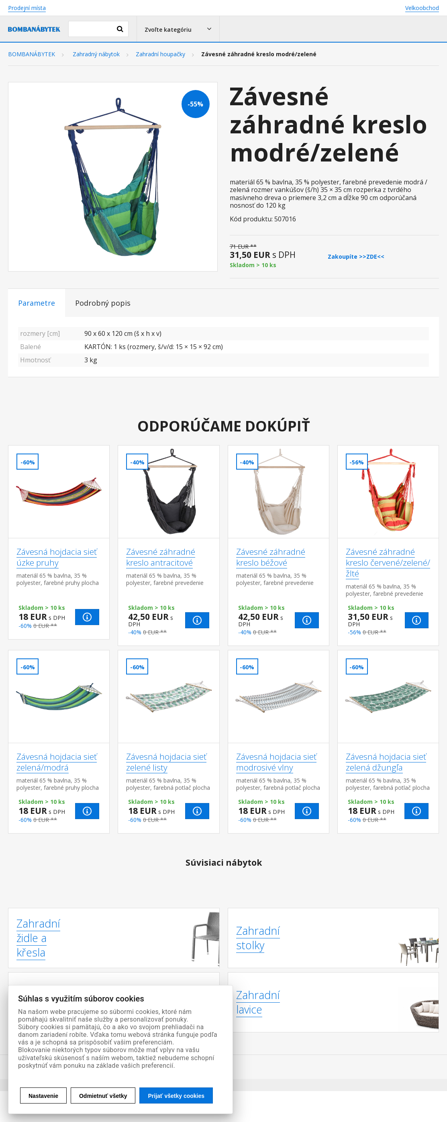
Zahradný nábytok (96, 54)
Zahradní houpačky (160, 54)
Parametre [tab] (36, 303)
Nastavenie (43, 1096)
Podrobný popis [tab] (103, 303)
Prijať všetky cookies (176, 1096)
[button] (178, 29)
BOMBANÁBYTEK (31, 54)
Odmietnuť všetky (103, 1096)
